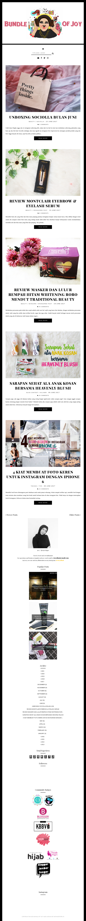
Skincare (32, 303)
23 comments (44, 489)
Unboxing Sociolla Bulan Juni (43, 117)
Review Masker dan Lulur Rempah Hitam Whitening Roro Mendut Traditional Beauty (43, 294)
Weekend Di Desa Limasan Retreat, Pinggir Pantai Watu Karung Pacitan (43, 588)
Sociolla (40, 121)
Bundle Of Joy (38, 916)
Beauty (32, 121)
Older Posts (74, 515)
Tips (40, 486)
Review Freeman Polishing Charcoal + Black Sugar (43, 617)
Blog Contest (32, 392)
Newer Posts (11, 515)
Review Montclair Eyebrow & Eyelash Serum (43, 203)
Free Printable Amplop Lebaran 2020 (43, 647)
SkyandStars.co (59, 916)
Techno (34, 486)
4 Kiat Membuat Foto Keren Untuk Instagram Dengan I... (43, 718)
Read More (43, 138)
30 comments (44, 395)
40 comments (44, 306)
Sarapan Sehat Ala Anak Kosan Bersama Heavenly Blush (43, 385)
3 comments (43, 124)
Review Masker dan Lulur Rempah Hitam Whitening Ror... (43, 712)
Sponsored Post (40, 210)
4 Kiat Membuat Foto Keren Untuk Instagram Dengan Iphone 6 (43, 477)
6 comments (43, 213)
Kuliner (43, 392)
